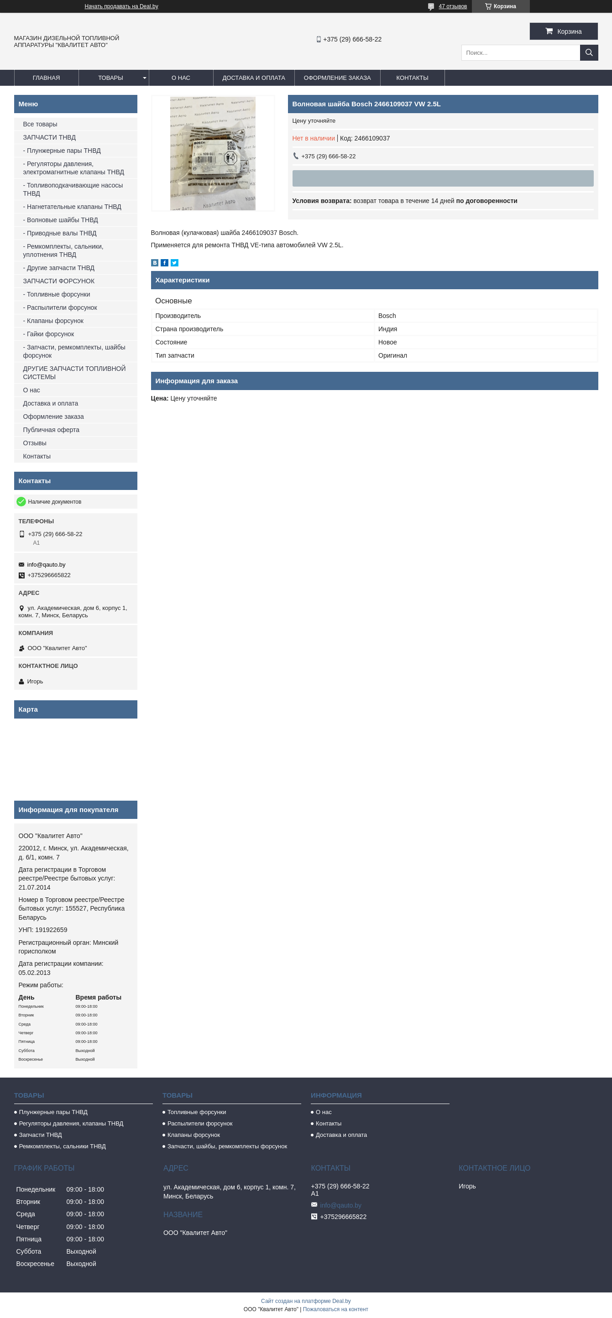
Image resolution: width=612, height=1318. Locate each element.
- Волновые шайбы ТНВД (60, 220)
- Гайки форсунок (48, 334)
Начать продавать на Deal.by (121, 6)
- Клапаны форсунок (53, 320)
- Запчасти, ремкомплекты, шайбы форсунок (74, 351)
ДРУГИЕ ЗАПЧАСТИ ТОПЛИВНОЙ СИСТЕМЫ (74, 372)
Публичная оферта (51, 429)
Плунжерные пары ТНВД (53, 1112)
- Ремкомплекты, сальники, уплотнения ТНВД (63, 250)
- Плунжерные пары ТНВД (62, 150)
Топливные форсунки (196, 1112)
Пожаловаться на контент (335, 1309)
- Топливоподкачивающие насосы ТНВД (73, 189)
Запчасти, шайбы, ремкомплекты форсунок (227, 1146)
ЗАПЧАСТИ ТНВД (49, 137)
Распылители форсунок (200, 1123)
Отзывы (35, 443)
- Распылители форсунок (60, 307)
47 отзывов (453, 6)
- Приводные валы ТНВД (60, 233)
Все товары (40, 124)
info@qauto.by (46, 564)
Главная (46, 77)
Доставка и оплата (254, 77)
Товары (110, 77)
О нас (181, 77)
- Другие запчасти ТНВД (58, 267)
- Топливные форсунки (56, 294)
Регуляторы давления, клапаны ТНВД (71, 1123)
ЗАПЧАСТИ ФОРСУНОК (59, 281)
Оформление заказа (337, 77)
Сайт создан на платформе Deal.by (306, 1301)
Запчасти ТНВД (40, 1134)
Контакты (413, 77)
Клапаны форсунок (193, 1134)
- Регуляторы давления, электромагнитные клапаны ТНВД (73, 168)
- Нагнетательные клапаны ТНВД (72, 206)
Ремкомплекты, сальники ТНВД (62, 1146)
